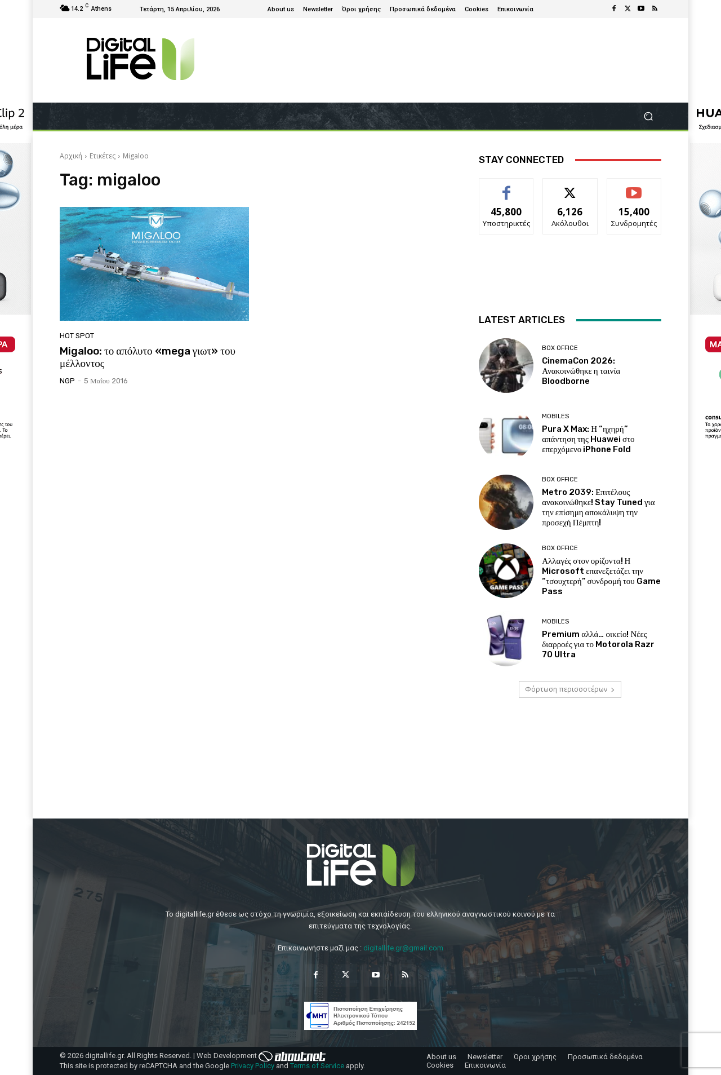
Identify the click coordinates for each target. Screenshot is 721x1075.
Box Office (560, 348)
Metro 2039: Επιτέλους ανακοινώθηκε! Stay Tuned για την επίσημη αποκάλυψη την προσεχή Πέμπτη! (598, 507)
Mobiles (555, 416)
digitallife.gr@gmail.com (403, 948)
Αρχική (71, 156)
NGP (67, 381)
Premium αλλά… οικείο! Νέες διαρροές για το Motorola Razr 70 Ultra (598, 644)
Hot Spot (77, 335)
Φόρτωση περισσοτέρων (570, 689)
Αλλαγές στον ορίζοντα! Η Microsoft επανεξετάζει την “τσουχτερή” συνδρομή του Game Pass (601, 576)
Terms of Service (317, 1065)
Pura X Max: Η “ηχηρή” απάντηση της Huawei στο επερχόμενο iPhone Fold (588, 439)
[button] (648, 116)
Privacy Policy (252, 1065)
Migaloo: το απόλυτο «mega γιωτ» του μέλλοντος (147, 357)
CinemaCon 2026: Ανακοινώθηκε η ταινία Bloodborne (581, 371)
